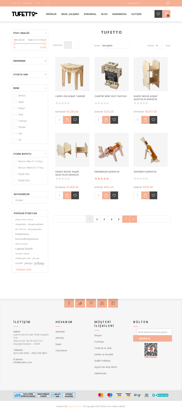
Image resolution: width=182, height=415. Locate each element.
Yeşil (20, 114)
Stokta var (20, 74)
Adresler (59, 337)
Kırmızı (21, 95)
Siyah (21, 101)
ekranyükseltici (35, 229)
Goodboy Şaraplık (145, 171)
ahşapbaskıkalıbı (36, 224)
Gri (19, 139)
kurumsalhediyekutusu (27, 238)
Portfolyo (99, 341)
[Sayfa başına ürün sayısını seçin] (160, 45)
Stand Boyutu (22, 153)
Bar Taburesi (21, 229)
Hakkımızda (100, 373)
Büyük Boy (24, 180)
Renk (16, 88)
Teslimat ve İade (103, 348)
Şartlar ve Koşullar (103, 354)
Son (133, 219)
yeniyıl (28, 263)
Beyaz (21, 108)
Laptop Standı (24, 248)
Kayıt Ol (16, 3)
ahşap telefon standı (24, 219)
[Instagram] (113, 303)
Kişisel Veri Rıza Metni (105, 367)
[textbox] (146, 3)
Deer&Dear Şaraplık (106, 171)
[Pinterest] (91, 303)
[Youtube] (102, 303)
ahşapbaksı (20, 224)
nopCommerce (75, 406)
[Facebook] (69, 303)
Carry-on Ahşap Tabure (70, 96)
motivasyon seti (22, 258)
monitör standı (22, 253)
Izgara (68, 45)
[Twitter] (80, 303)
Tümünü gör (23, 269)
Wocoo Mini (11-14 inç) (30, 161)
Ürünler (19, 200)
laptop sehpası (21, 243)
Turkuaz (22, 120)
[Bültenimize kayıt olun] (154, 332)
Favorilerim (61, 350)
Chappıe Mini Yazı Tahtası (110, 96)
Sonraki (126, 219)
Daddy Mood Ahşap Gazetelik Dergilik (146, 98)
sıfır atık (35, 258)
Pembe (22, 127)
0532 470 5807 (39, 353)
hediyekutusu (22, 234)
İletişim (98, 335)
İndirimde (19, 60)
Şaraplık (19, 263)
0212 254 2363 (21, 353)
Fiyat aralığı (21, 33)
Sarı (20, 133)
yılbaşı (39, 263)
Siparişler (60, 331)
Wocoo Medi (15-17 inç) (30, 167)
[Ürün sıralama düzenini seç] (116, 45)
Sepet (58, 344)
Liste (74, 45)
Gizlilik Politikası (102, 360)
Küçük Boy (23, 173)
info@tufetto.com (22, 362)
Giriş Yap (27, 3)
